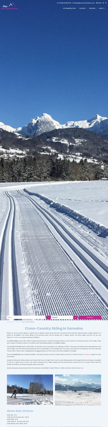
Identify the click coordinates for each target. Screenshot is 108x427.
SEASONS (92, 8)
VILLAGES (82, 8)
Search (90, 317)
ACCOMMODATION (69, 8)
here (81, 368)
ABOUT (101, 8)
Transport (87, 354)
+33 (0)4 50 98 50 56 (64, 3)
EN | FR (99, 3)
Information (15, 337)
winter (17, 322)
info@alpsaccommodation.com (84, 3)
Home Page (10, 322)
